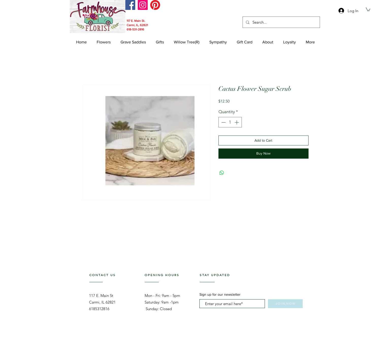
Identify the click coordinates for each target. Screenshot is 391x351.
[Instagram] (143, 5)
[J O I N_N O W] (285, 303)
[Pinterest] (155, 5)
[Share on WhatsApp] (222, 173)
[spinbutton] (230, 122)
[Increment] (237, 122)
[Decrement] (223, 122)
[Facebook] (130, 5)
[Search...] (280, 22)
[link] (368, 9)
